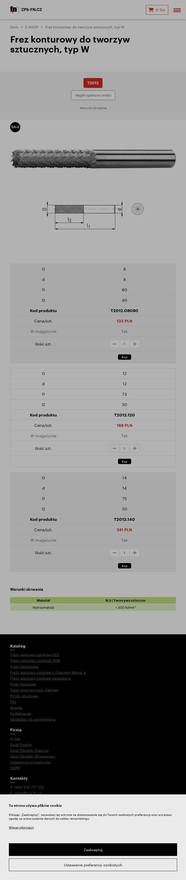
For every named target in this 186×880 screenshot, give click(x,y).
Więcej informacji (21, 827)
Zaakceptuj (93, 850)
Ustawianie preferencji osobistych (93, 865)
